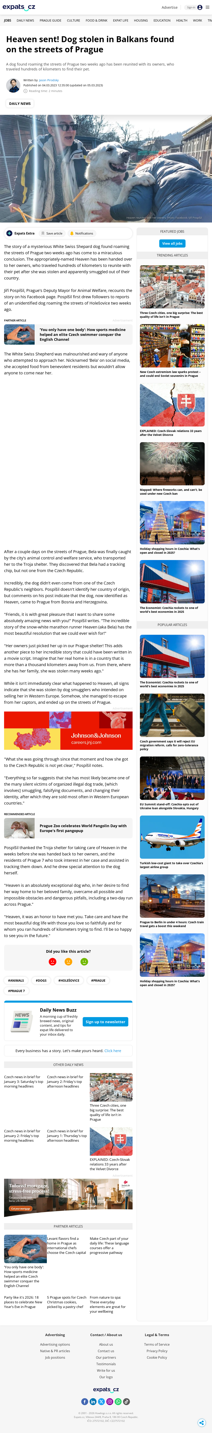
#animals (16, 980)
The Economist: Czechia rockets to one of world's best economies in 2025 (169, 610)
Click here (112, 1050)
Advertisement (123, 320)
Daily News (25, 20)
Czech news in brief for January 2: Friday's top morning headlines (22, 1136)
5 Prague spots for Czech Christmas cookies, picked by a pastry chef (66, 1302)
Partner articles (68, 1226)
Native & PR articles (55, 1351)
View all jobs (172, 243)
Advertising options (55, 1344)
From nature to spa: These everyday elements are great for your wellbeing (108, 1304)
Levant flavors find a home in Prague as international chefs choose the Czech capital (66, 1245)
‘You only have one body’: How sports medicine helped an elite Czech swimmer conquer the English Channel (83, 334)
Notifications (81, 233)
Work (197, 20)
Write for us (106, 1370)
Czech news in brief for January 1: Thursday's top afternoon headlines (67, 1136)
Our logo (106, 1377)
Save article (51, 233)
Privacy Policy (157, 1351)
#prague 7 (16, 991)
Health (181, 20)
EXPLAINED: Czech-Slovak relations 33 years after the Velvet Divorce (110, 1164)
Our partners (106, 1357)
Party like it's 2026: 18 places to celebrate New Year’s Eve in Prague (23, 1302)
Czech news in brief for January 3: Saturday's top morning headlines (23, 1081)
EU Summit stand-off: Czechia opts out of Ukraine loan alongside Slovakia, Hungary (169, 806)
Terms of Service (157, 1344)
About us (106, 1344)
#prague (98, 980)
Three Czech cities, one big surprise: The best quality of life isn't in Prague (108, 1112)
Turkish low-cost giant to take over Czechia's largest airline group (171, 865)
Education (162, 20)
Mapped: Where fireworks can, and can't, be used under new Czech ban (171, 492)
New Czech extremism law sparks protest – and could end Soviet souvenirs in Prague (170, 374)
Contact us (106, 1351)
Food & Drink (96, 20)
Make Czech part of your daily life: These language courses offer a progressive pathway (109, 1245)
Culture (73, 20)
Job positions (55, 1357)
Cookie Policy (157, 1357)
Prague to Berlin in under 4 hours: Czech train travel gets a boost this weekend (172, 924)
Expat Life (120, 20)
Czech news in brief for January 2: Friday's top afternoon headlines (65, 1081)
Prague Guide (50, 20)
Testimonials (106, 1364)
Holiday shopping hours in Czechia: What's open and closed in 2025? (170, 551)
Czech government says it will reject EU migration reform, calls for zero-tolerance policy (169, 745)
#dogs (41, 980)
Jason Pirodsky (49, 80)
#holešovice (68, 980)
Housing (141, 20)
